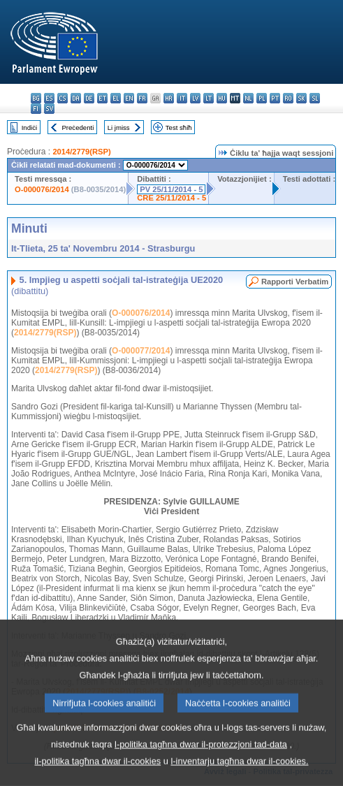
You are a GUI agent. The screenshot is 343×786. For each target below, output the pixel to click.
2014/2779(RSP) (81, 151)
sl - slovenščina (314, 98)
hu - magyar (222, 98)
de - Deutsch (89, 98)
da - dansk (76, 98)
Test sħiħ (179, 127)
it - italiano (182, 98)
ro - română (288, 98)
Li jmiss (119, 127)
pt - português (275, 98)
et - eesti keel (102, 98)
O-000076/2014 (42, 189)
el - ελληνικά (115, 98)
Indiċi (29, 127)
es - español (49, 98)
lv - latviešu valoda (195, 98)
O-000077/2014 (141, 351)
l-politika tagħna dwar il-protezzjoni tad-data (201, 763)
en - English (129, 98)
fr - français (142, 98)
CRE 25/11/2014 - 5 (171, 198)
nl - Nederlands (248, 98)
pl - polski (261, 98)
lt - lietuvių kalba (208, 98)
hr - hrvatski (168, 98)
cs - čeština (62, 98)
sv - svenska (49, 108)
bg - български (36, 98)
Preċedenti (77, 127)
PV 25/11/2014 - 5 (171, 189)
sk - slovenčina (301, 98)
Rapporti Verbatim (294, 281)
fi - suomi (36, 108)
